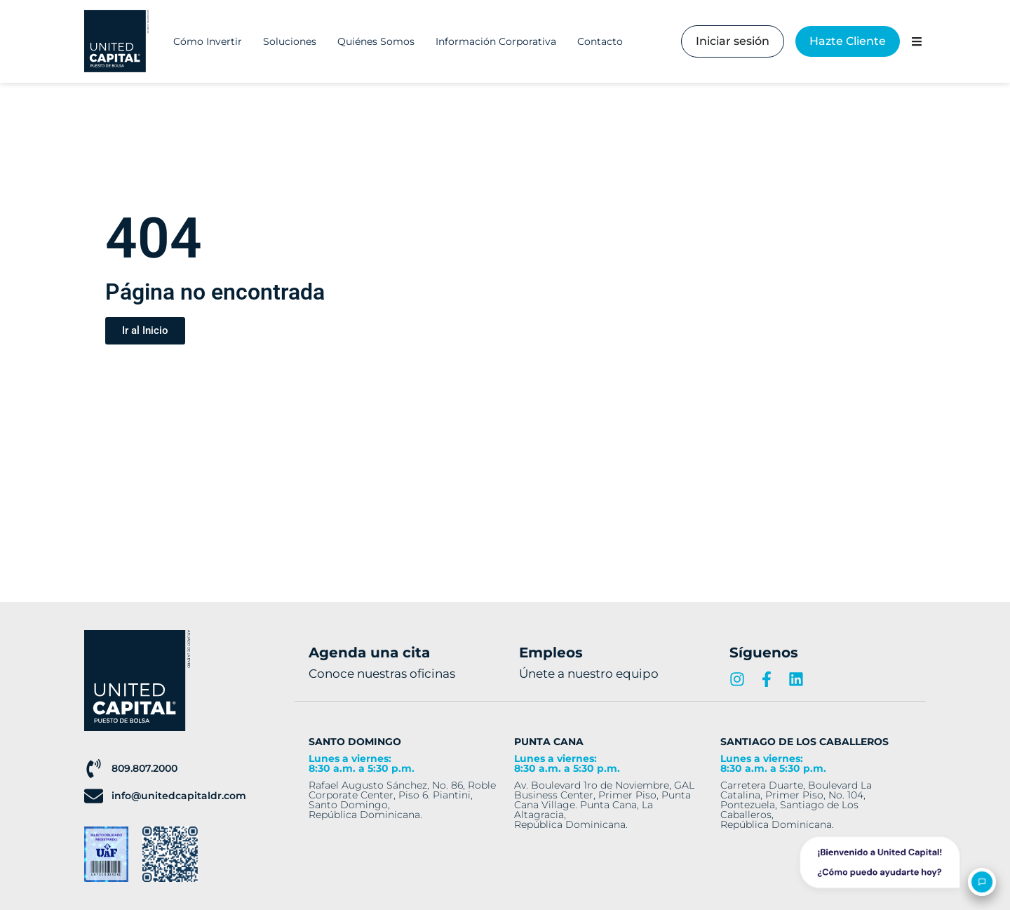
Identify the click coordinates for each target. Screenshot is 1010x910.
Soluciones (289, 41)
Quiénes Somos (376, 41)
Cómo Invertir (207, 41)
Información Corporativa (496, 41)
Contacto (600, 41)
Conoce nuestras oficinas (382, 674)
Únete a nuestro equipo (589, 674)
